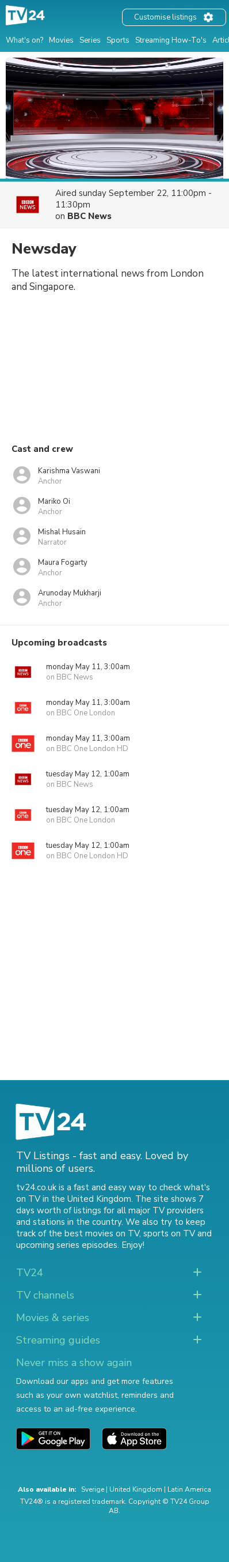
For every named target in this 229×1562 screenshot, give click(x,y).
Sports (117, 40)
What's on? (24, 40)
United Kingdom (135, 1489)
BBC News (89, 216)
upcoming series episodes (66, 1245)
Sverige (92, 1489)
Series (90, 40)
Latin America (189, 1489)
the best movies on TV (93, 1233)
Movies (61, 40)
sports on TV (169, 1233)
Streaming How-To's (171, 40)
